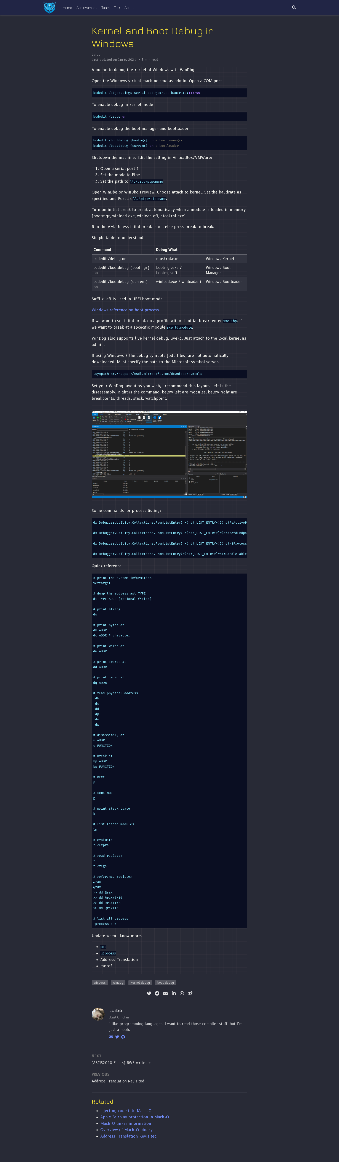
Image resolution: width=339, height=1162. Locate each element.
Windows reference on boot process (125, 310)
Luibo (96, 54)
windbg (118, 982)
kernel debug (140, 982)
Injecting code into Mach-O (126, 1110)
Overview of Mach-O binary (126, 1129)
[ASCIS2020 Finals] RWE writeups (121, 1063)
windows (100, 982)
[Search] (294, 7)
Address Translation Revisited (118, 1081)
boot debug (165, 982)
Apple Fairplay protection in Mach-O (134, 1117)
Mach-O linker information (125, 1123)
